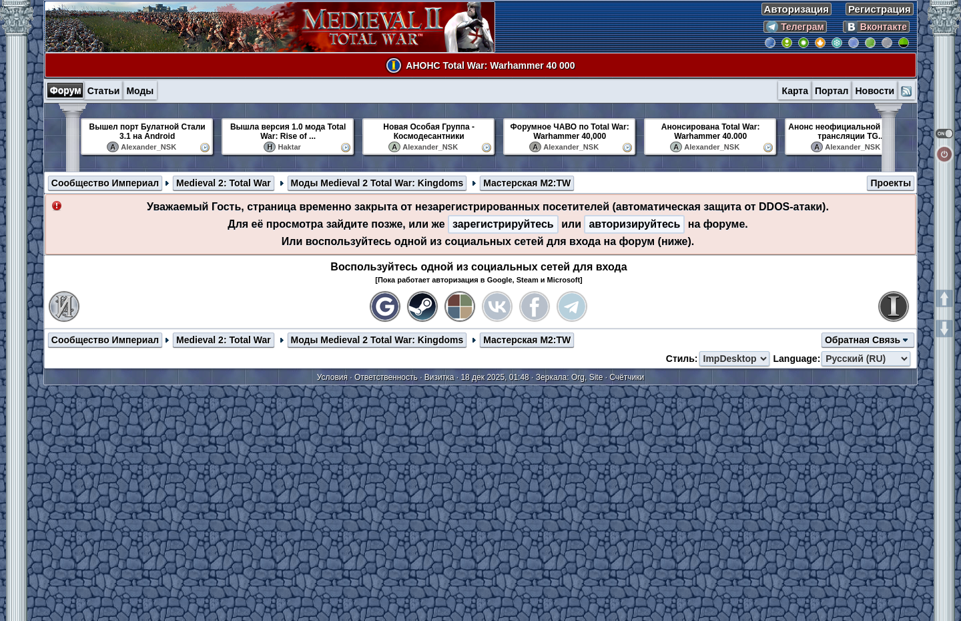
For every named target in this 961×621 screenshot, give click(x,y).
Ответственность (386, 377)
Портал (832, 90)
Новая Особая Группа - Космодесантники (428, 131)
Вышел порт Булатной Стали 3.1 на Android (147, 131)
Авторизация (796, 9)
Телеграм (795, 26)
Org (578, 377)
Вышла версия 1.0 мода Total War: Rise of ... (288, 131)
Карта (794, 90)
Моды (139, 90)
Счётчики (626, 377)
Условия (332, 377)
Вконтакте (876, 26)
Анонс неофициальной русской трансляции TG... (851, 131)
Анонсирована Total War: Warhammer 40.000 (710, 131)
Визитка (439, 377)
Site (596, 377)
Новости (874, 90)
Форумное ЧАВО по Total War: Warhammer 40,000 (570, 131)
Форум (65, 90)
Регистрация (879, 9)
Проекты (890, 183)
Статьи (103, 90)
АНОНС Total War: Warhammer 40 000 (490, 65)
